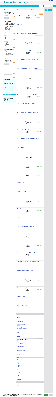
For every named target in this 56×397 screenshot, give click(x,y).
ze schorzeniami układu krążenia (8, 61)
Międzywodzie (18, 370)
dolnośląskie (18, 386)
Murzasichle (18, 372)
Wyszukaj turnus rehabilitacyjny (8, 92)
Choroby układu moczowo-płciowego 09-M (10, 23)
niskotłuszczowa (7, 44)
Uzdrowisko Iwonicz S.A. (22, 200)
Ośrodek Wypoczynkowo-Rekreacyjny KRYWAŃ (27, 33)
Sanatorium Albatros (21, 191)
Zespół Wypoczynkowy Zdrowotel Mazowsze (26, 226)
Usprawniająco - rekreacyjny (8, 72)
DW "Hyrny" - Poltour (21, 296)
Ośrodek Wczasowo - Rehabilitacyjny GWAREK (27, 94)
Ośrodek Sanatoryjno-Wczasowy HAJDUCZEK (26, 77)
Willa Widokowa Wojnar (22, 208)
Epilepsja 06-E (6, 27)
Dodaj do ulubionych (39, 17)
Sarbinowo (18, 375)
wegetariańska (6, 46)
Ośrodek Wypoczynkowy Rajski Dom (24, 50)
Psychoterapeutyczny (19, 349)
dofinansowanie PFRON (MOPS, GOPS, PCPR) (9, 14)
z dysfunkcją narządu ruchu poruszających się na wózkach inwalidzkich (10, 53)
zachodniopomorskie (19, 383)
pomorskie (18, 384)
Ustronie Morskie (19, 379)
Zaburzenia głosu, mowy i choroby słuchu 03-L (10, 32)
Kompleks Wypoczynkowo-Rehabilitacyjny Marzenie (28, 15)
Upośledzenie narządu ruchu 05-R (9, 29)
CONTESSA (19, 235)
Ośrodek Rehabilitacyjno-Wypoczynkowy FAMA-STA (28, 138)
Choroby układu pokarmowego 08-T (9, 26)
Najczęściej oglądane (29, 5)
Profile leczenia (6, 80)
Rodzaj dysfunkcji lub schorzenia (8, 83)
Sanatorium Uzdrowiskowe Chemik (24, 165)
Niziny (5, 38)
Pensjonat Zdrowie (21, 147)
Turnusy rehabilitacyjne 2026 (20, 5)
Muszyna (18, 373)
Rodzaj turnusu (6, 84)
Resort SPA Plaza (20, 156)
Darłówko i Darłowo (19, 360)
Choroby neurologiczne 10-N (8, 21)
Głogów (18, 362)
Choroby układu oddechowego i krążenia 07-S (9, 25)
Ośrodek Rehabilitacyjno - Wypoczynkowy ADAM (27, 59)
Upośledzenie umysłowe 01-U (8, 30)
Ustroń (17, 378)
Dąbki (17, 359)
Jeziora (5, 87)
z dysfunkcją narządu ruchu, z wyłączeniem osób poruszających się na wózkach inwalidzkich (10, 55)
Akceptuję (46, 395)
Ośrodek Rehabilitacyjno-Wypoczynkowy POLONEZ (28, 86)
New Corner (19, 24)
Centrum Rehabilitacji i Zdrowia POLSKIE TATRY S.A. (28, 261)
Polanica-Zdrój (18, 374)
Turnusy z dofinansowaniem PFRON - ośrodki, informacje (9, 99)
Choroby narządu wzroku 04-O (8, 20)
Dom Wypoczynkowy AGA (22, 287)
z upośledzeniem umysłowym (8, 60)
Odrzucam (50, 395)
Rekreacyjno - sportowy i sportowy (21, 350)
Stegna (17, 376)
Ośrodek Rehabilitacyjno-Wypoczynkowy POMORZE (28, 68)
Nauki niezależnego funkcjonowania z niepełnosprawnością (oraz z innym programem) (9, 66)
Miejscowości (6, 5)
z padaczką (6, 59)
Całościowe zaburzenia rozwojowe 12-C (9, 19)
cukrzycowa (6, 43)
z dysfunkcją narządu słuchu (8, 57)
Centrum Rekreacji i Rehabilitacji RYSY (25, 270)
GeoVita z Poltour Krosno (22, 305)
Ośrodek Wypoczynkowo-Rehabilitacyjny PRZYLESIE (28, 112)
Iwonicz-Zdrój (18, 363)
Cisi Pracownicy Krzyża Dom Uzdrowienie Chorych (27, 252)
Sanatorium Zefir (20, 182)
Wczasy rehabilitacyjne (7, 100)
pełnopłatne (6, 15)
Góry (5, 36)
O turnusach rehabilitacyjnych (8, 95)
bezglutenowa (6, 42)
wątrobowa (6, 45)
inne (5, 50)
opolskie (18, 385)
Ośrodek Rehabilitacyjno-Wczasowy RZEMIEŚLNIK (27, 103)
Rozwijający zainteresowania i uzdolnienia (21, 351)
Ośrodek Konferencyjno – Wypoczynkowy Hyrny (27, 129)
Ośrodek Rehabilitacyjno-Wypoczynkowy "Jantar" (27, 121)
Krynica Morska (18, 366)
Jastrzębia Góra (18, 365)
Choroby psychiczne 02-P (8, 22)
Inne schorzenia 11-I (7, 28)
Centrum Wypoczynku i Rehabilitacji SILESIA (26, 244)
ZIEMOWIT (19, 217)
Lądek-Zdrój (18, 368)
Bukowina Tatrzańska (19, 358)
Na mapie (11, 5)
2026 (17, 355)
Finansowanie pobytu (7, 79)
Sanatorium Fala (20, 173)
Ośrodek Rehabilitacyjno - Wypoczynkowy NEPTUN (28, 42)
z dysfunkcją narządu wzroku (8, 58)
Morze (5, 37)
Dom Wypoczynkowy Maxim (23, 279)
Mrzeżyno (18, 371)
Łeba (17, 369)
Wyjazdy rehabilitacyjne (7, 97)
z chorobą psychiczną (7, 51)
